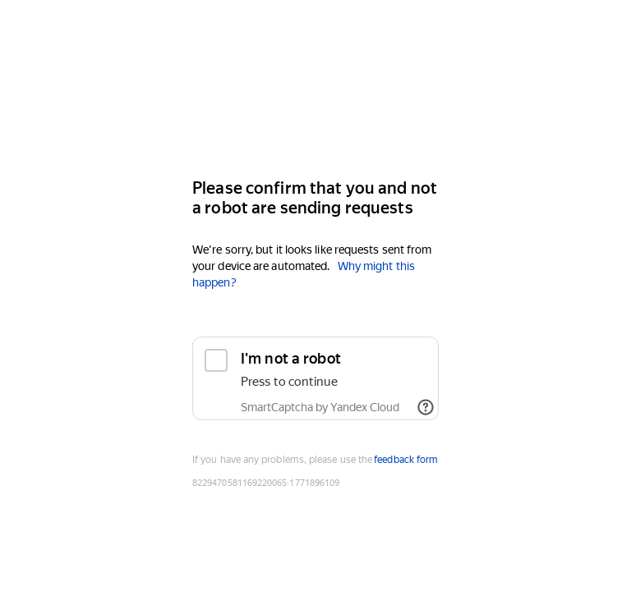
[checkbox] (315, 378)
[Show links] (425, 407)
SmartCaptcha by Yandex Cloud (320, 407)
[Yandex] (315, 116)
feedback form (406, 459)
